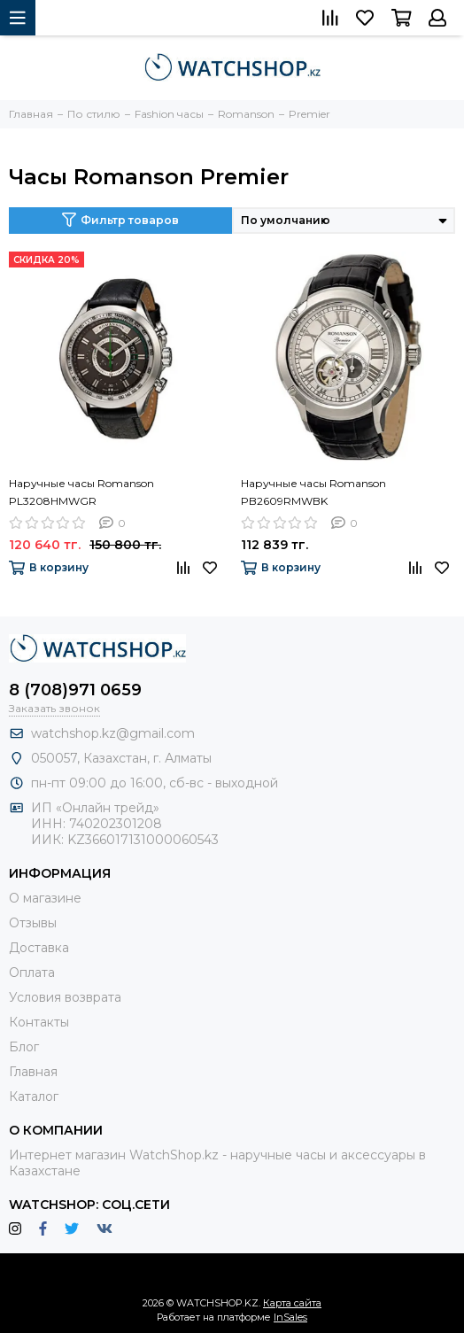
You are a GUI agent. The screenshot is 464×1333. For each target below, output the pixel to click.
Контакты (39, 1022)
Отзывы (33, 923)
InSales (290, 1317)
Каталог (33, 1096)
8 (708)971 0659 (75, 690)
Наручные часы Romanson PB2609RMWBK (313, 492)
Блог (24, 1047)
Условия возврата (65, 997)
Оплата (32, 972)
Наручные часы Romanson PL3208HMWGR (81, 492)
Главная (33, 1072)
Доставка (39, 948)
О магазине (45, 898)
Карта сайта (292, 1303)
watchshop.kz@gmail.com (113, 733)
